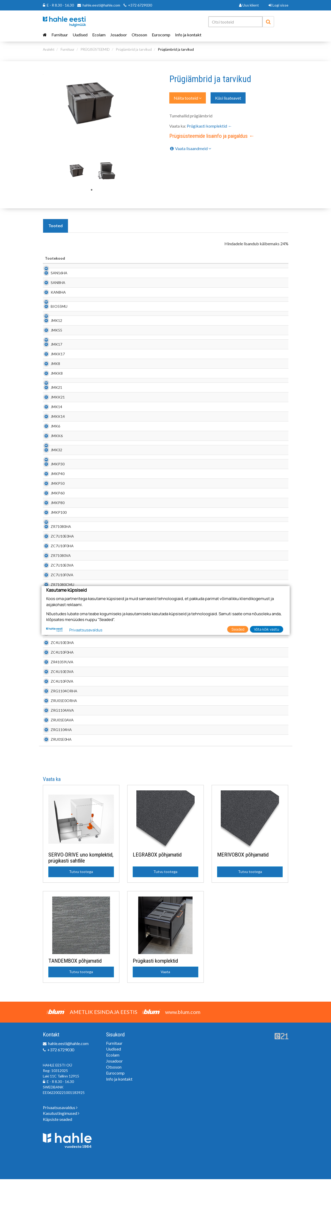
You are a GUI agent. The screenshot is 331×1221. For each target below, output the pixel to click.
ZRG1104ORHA (58, 733)
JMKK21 (52, 423)
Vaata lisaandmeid (190, 148)
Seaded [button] (237, 629)
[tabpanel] (77, 170)
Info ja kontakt (188, 34)
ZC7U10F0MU (56, 655)
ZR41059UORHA (59, 674)
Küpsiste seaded (57, 1161)
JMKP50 (52, 520)
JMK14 (50, 433)
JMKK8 (51, 394)
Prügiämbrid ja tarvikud (134, 49)
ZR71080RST (56, 665)
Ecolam (99, 34)
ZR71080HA (55, 568)
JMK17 (50, 365)
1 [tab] (91, 190)
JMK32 (50, 481)
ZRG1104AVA (56, 752)
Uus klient (249, 5)
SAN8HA (52, 288)
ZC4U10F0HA (56, 694)
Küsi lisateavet (228, 97)
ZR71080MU (55, 636)
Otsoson (139, 34)
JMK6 (49, 452)
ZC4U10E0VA (56, 713)
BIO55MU (53, 317)
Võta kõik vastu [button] (266, 629)
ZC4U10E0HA (56, 684)
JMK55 (50, 346)
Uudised (80, 34)
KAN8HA (52, 297)
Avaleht (48, 49)
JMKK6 (51, 462)
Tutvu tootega (81, 913)
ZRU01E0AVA (56, 762)
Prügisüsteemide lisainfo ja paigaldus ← (211, 136)
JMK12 (50, 336)
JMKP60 (52, 529)
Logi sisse (278, 5)
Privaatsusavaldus (60, 1149)
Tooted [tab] (55, 225)
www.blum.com (182, 1054)
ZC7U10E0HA (56, 578)
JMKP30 (52, 500)
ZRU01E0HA (55, 781)
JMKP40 (52, 510)
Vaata (165, 1013)
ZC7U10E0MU (57, 645)
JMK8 (49, 384)
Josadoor (118, 34)
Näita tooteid (187, 97)
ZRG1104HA (55, 771)
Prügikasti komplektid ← (209, 125)
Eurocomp (161, 34)
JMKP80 (52, 539)
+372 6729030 (140, 5)
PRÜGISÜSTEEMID (95, 49)
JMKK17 (52, 375)
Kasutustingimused (61, 1154)
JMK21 (50, 413)
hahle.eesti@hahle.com (101, 5)
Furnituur (59, 34)
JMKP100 (53, 549)
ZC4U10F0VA (56, 723)
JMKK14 (52, 442)
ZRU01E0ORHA (58, 742)
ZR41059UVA (56, 703)
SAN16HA (53, 278)
